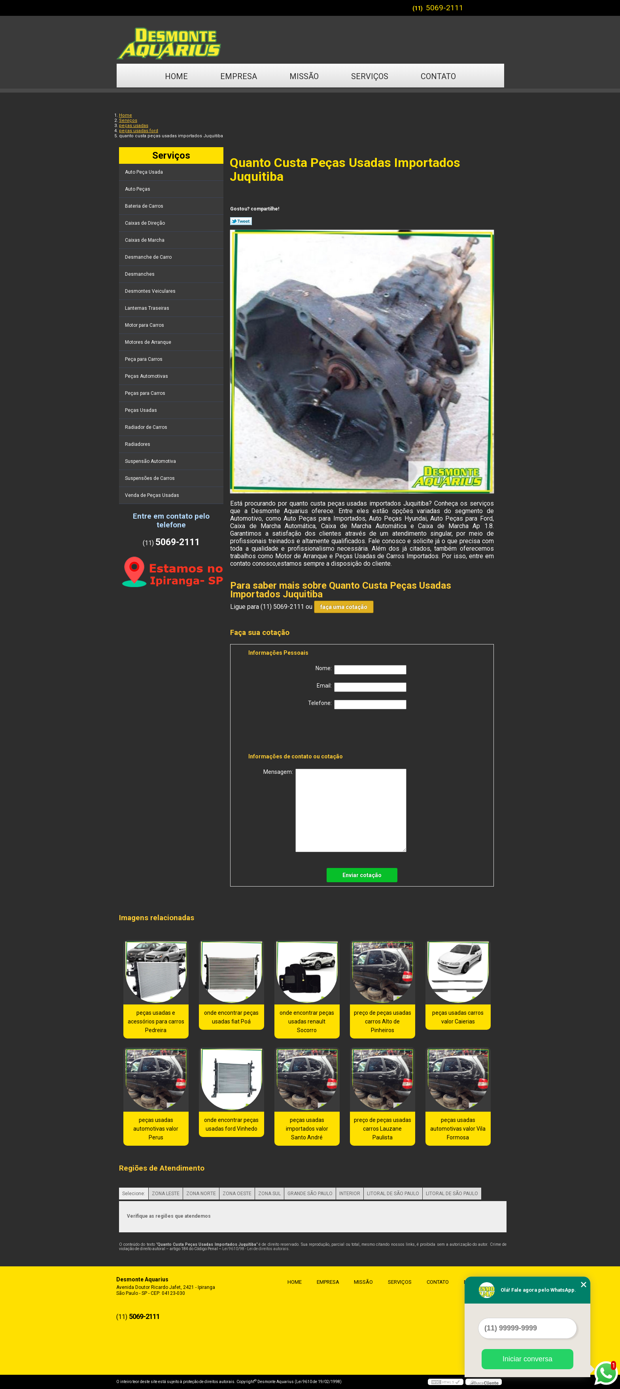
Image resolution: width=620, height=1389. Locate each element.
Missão (304, 76)
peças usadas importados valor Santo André (307, 1129)
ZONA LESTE (166, 1193)
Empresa (238, 76)
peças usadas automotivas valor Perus (155, 1129)
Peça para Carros (144, 359)
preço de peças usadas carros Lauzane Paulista (382, 1129)
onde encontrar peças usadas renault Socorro (307, 1021)
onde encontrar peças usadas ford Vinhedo (231, 1124)
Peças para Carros (145, 393)
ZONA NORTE (201, 1193)
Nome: (361, 670)
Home (176, 76)
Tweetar (241, 221)
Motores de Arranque (148, 342)
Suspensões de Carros (150, 478)
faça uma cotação (343, 607)
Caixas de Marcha (145, 240)
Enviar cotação (362, 875)
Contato (438, 76)
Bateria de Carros (144, 206)
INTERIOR (349, 1193)
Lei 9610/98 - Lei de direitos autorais (255, 1249)
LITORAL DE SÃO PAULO (393, 1193)
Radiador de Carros (146, 427)
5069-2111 (444, 7)
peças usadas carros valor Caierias (458, 1017)
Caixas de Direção (145, 223)
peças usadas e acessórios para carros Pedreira (156, 1021)
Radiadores (138, 444)
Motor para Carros (145, 325)
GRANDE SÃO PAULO (310, 1193)
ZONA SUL (269, 1193)
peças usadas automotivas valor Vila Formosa (458, 1129)
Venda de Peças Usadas (152, 495)
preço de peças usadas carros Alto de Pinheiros (382, 1021)
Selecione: (133, 1193)
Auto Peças (138, 189)
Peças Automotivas (147, 376)
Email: (361, 687)
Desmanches (140, 274)
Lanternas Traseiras (147, 308)
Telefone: (357, 704)
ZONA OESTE (237, 1193)
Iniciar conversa (527, 1359)
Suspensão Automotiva (151, 461)
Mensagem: (334, 810)
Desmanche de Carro (149, 257)
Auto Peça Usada (144, 172)
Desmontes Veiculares (151, 291)
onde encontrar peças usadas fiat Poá (231, 1017)
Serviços (369, 76)
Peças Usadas (141, 410)
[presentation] (298, 732)
